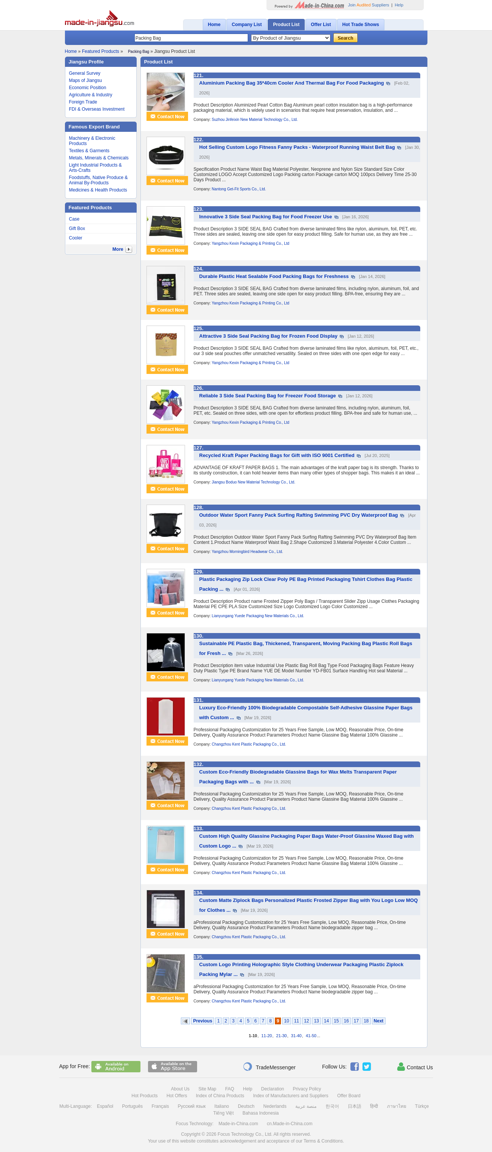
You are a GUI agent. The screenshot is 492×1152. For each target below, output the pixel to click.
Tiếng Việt (223, 1113)
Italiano (221, 1106)
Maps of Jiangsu (85, 80)
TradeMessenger (269, 1067)
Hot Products (144, 1095)
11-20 (266, 1035)
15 (336, 1021)
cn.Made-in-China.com (290, 1123)
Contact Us (415, 1067)
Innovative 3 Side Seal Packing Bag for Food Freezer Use (265, 216)
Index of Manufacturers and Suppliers (290, 1095)
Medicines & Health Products (98, 190)
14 (326, 1021)
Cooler (75, 238)
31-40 (296, 1035)
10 (286, 1021)
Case (74, 219)
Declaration (272, 1089)
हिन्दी (374, 1106)
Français (160, 1106)
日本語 (354, 1106)
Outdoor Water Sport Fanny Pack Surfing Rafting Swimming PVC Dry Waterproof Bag (298, 515)
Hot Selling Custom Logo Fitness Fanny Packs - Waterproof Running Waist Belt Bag (297, 147)
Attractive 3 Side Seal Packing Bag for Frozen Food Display (268, 336)
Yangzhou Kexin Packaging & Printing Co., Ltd (251, 243)
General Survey (84, 73)
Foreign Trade (83, 102)
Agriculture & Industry (91, 94)
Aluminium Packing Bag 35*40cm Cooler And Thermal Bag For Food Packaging (291, 83)
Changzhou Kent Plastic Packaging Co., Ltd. (249, 744)
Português (132, 1106)
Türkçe (422, 1106)
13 (316, 1021)
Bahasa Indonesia (260, 1113)
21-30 (281, 1035)
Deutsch (246, 1106)
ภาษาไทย (396, 1106)
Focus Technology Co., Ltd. (244, 1134)
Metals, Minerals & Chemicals (99, 158)
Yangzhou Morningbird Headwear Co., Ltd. (247, 552)
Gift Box (77, 228)
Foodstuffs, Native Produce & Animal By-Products (98, 180)
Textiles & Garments (89, 150)
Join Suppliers (368, 5)
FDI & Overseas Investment (97, 109)
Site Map (207, 1089)
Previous (202, 1021)
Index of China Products (220, 1095)
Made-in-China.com (238, 1123)
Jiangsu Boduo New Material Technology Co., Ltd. (253, 482)
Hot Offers (177, 1095)
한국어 (332, 1106)
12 (306, 1021)
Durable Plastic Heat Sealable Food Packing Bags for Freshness (274, 276)
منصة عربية (305, 1106)
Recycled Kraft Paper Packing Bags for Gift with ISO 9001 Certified (277, 455)
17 (356, 1021)
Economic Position (87, 87)
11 (296, 1021)
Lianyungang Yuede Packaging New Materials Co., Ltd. (258, 616)
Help (399, 5)
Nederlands (274, 1106)
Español (105, 1106)
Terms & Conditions (323, 1141)
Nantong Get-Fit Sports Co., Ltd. (239, 189)
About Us (180, 1089)
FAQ (229, 1089)
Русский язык (192, 1106)
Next (379, 1021)
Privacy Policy (307, 1089)
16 (346, 1021)
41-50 (311, 1035)
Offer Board (349, 1095)
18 (366, 1021)
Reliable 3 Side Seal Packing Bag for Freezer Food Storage (267, 395)
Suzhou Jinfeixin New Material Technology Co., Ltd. (255, 119)
